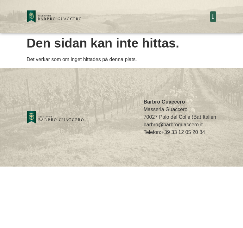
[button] (213, 16)
